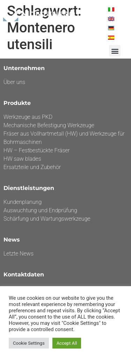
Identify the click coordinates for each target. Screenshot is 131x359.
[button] (115, 50)
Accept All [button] (67, 343)
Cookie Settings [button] (29, 343)
